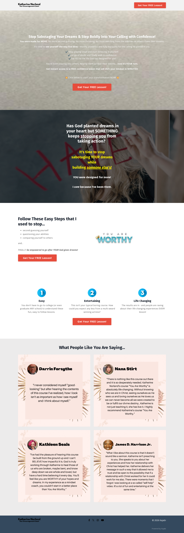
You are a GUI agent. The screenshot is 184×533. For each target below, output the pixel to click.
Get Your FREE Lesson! (150, 5)
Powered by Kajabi (159, 529)
